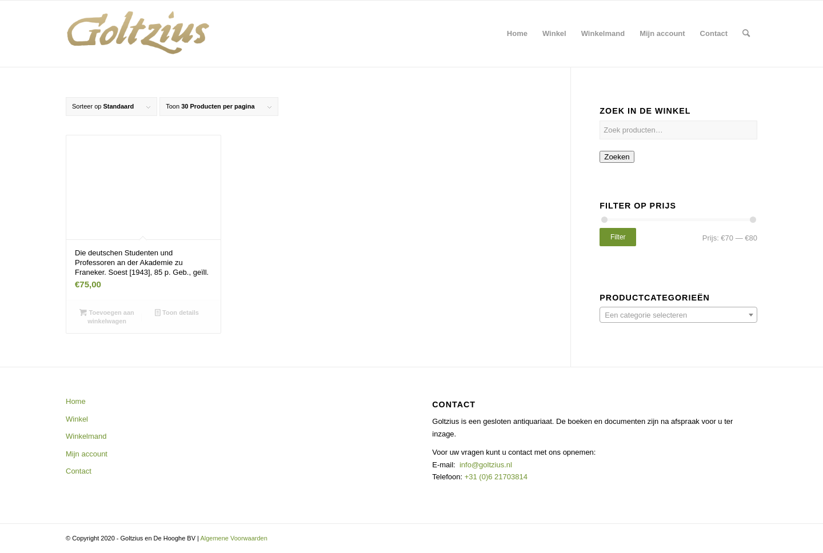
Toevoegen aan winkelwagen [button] (106, 316)
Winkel (77, 419)
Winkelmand (86, 436)
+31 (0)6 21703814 (495, 476)
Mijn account (86, 454)
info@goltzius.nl (486, 464)
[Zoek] (746, 34)
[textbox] (678, 315)
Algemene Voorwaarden (233, 538)
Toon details (177, 312)
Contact (78, 471)
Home (76, 401)
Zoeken (616, 157)
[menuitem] (517, 34)
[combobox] (678, 315)
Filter (618, 237)
